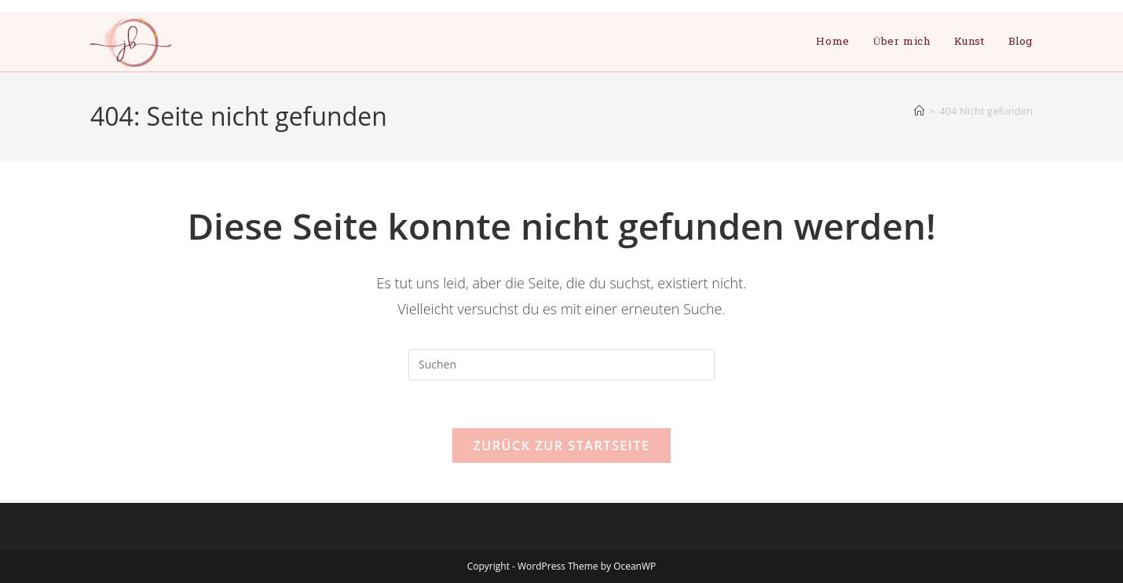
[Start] (919, 111)
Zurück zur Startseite (561, 445)
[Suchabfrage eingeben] (561, 364)
